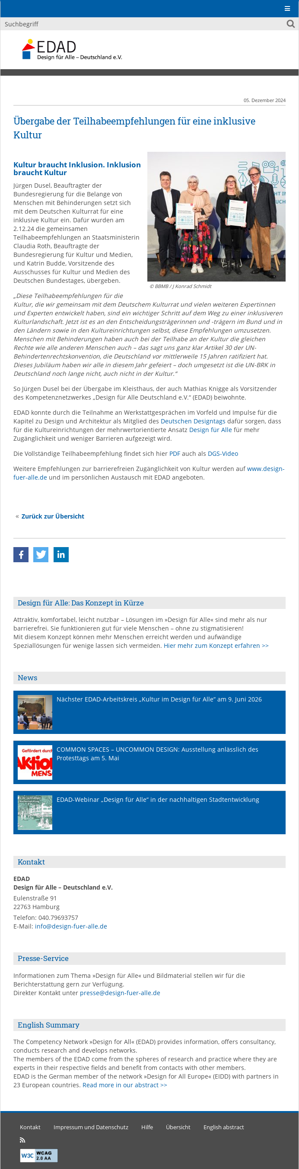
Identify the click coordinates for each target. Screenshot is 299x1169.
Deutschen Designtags (193, 421)
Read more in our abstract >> (125, 1085)
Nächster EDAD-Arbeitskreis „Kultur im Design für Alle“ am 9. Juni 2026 (159, 699)
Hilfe (147, 1127)
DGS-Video (223, 453)
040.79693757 (58, 917)
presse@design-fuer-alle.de (120, 993)
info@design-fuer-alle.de (71, 926)
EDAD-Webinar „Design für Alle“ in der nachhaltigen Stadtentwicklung (158, 799)
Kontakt (30, 1127)
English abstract (224, 1127)
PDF (174, 453)
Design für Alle (210, 430)
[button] (21, 554)
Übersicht (178, 1127)
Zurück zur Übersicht (53, 516)
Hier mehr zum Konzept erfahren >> (216, 645)
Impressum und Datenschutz (91, 1127)
